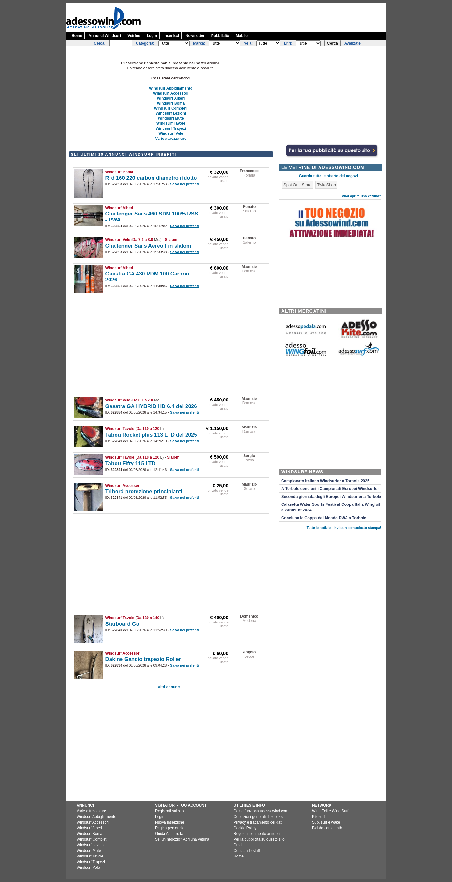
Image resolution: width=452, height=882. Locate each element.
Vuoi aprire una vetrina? (361, 196)
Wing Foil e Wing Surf (330, 811)
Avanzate (352, 43)
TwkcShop (326, 184)
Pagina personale (169, 828)
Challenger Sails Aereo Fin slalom (148, 246)
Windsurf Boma (171, 103)
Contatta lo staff (247, 850)
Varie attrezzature (170, 138)
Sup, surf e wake (326, 822)
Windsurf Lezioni (171, 113)
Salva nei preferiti (184, 184)
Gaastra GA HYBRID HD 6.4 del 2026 (151, 406)
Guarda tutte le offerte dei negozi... (330, 176)
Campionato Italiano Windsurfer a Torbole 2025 (325, 481)
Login (152, 36)
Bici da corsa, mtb (327, 828)
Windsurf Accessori (170, 93)
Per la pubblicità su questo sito (259, 839)
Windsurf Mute (171, 118)
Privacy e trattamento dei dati (258, 822)
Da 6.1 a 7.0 (142, 400)
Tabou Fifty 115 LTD (130, 463)
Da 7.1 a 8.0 (142, 239)
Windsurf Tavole (170, 123)
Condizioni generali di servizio (258, 816)
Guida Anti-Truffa (169, 833)
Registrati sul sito (169, 811)
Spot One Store (297, 184)
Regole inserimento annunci (257, 833)
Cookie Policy (245, 828)
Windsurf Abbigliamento (170, 88)
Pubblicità (220, 36)
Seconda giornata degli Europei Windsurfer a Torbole (331, 496)
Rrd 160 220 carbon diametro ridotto (151, 178)
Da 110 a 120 (148, 429)
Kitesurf (318, 816)
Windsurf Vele (170, 133)
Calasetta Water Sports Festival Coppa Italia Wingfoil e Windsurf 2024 (330, 507)
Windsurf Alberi (171, 98)
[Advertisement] (272, 17)
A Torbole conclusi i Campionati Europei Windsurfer (330, 489)
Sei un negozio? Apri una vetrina (182, 839)
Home (77, 36)
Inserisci (171, 36)
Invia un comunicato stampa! (357, 528)
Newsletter (195, 36)
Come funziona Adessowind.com (261, 811)
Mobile (242, 36)
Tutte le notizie (319, 528)
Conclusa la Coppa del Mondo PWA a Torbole (323, 518)
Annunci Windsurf (105, 36)
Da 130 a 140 (148, 618)
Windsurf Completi (171, 108)
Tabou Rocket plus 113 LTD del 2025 (151, 435)
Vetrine (134, 36)
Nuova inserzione (169, 822)
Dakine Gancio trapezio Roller (143, 659)
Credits (239, 845)
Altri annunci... (171, 687)
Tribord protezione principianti (144, 491)
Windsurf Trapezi (171, 128)
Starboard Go (122, 624)
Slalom (171, 239)
